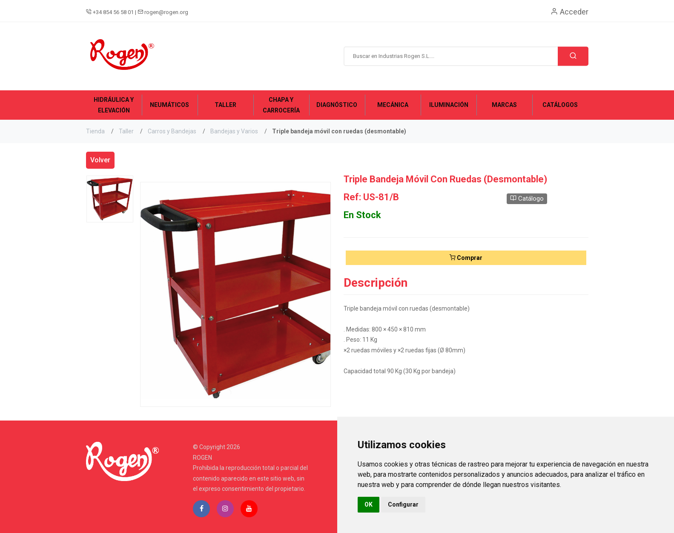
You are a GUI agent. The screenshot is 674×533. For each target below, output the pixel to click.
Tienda (95, 131)
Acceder (569, 11)
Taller (126, 131)
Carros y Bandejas (172, 131)
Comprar (466, 257)
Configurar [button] (403, 504)
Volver (100, 160)
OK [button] (368, 504)
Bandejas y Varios (234, 131)
